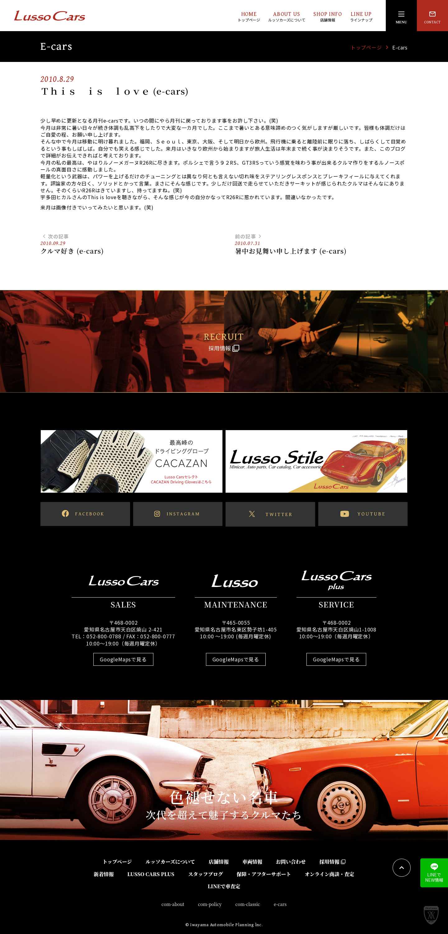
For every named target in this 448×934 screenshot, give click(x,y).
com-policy (210, 904)
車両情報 (252, 862)
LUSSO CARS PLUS (150, 874)
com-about (172, 904)
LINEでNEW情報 (434, 873)
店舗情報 (219, 862)
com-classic (248, 904)
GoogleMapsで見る (123, 659)
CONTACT (432, 17)
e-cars (280, 904)
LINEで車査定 (224, 886)
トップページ (366, 47)
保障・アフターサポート (263, 874)
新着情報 (104, 874)
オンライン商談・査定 (329, 874)
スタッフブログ (205, 874)
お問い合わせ (291, 862)
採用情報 (333, 862)
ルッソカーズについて (170, 862)
